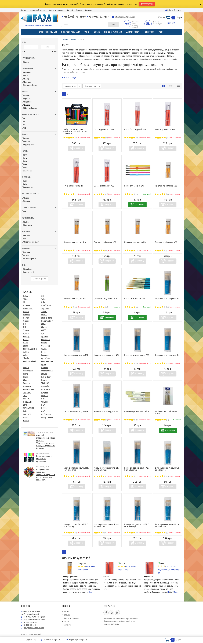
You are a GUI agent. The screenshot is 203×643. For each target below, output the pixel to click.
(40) (162, 420)
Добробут (45, 386)
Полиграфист (47, 321)
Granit (25, 321)
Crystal (44, 349)
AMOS (43, 330)
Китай (25, 198)
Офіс (86, 31)
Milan (43, 324)
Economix (45, 355)
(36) (101, 420)
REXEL (43, 408)
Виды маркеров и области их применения (44, 458)
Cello (25, 355)
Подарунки (149, 31)
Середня (26, 252)
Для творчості (132, 31)
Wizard (44, 342)
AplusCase (45, 358)
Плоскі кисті (28, 272)
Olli (24, 181)
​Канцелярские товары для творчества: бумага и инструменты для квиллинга (45, 474)
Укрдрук (27, 392)
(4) (131, 533)
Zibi (24, 184)
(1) (70, 476)
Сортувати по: (70, 86)
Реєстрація (178, 10)
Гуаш (25, 76)
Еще (91, 592)
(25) (162, 307)
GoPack (26, 420)
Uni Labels (45, 346)
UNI (24, 327)
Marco (43, 327)
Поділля (44, 392)
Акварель (26, 73)
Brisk (43, 302)
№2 (24, 161)
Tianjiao (26, 358)
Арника (44, 336)
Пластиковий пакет (30, 242)
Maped (26, 380)
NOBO (25, 417)
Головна (65, 39)
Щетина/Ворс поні (30, 108)
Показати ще (27, 171)
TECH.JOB (45, 383)
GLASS (25, 339)
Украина (45, 308)
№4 (24, 168)
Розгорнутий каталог (37, 10)
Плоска (26, 141)
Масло (25, 79)
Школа (96, 31)
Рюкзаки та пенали (113, 31)
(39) (131, 194)
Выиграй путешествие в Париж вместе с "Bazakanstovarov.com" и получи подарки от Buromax (46, 442)
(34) (70, 420)
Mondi (25, 346)
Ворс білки (27, 102)
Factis (25, 377)
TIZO (25, 395)
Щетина (26, 99)
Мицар (44, 374)
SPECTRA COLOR (30, 349)
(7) (70, 138)
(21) (131, 251)
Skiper (26, 299)
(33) (101, 138)
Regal (43, 352)
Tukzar (44, 311)
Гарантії (70, 10)
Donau (26, 311)
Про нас (23, 10)
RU (169, 23)
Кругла (25, 138)
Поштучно (27, 225)
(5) (70, 533)
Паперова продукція (47, 31)
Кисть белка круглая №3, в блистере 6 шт (169, 569)
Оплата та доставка (56, 10)
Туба (24, 239)
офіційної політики (110, 624)
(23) (162, 363)
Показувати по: (90, 86)
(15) (162, 476)
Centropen (45, 339)
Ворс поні (26, 105)
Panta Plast (28, 308)
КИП (43, 398)
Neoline (44, 367)
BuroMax (27, 305)
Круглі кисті (27, 269)
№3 (24, 164)
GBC (43, 411)
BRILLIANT (27, 402)
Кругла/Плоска (28, 145)
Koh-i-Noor (46, 377)
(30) (101, 307)
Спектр (26, 336)
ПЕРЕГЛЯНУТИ (147, 4)
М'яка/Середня (29, 259)
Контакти (88, 10)
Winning (26, 383)
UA (173, 23)
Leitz (25, 411)
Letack (26, 367)
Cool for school (29, 361)
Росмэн (44, 395)
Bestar (26, 318)
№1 (24, 158)
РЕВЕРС (26, 398)
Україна (26, 201)
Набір (25, 222)
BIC (24, 324)
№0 (24, 155)
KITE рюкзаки (47, 417)
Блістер (26, 236)
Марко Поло (46, 318)
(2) (100, 476)
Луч (42, 333)
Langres (26, 314)
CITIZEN (44, 402)
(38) (70, 194)
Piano (25, 374)
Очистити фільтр (39, 279)
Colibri (26, 352)
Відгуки (79, 10)
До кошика (139, 204)
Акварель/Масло (29, 85)
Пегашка (27, 386)
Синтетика (27, 96)
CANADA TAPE (28, 389)
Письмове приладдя (70, 31)
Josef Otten (27, 187)
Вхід (168, 10)
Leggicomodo (47, 370)
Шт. (24, 211)
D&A (43, 405)
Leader (44, 314)
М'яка (25, 255)
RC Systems (46, 414)
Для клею (26, 82)
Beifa (25, 342)
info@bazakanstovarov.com (125, 17)
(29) (70, 307)
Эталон (26, 330)
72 (24, 128)
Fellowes (26, 296)
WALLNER (27, 414)
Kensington (28, 370)
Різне (160, 31)
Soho (43, 299)
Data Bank (45, 389)
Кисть (25, 62)
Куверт (26, 333)
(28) (131, 138)
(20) (101, 251)
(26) (101, 194)
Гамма (44, 380)
